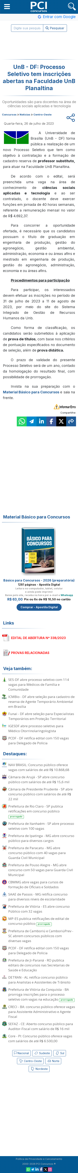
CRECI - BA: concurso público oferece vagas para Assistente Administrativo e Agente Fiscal (41, 1012)
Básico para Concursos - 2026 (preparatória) (39, 580)
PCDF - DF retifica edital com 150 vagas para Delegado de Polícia (38, 740)
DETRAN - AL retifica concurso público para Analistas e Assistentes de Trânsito (39, 979)
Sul (59, 1053)
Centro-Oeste (30, 1061)
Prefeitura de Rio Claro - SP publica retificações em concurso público (35, 811)
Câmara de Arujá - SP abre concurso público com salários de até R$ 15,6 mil (39, 779)
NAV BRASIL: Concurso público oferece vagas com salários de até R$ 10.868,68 (38, 767)
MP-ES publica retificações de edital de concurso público (38, 921)
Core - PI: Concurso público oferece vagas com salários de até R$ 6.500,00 (40, 1038)
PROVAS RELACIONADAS (30, 653)
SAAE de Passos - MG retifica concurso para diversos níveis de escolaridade (38, 896)
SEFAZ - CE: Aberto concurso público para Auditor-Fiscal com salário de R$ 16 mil (40, 1026)
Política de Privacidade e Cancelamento (39, 1158)
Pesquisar (55, 28)
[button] (7, 6)
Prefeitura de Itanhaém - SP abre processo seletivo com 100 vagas (41, 826)
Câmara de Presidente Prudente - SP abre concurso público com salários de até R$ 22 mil (40, 794)
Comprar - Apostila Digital (39, 607)
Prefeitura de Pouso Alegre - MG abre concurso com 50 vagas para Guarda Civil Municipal (40, 870)
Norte (53, 1061)
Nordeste (39, 1069)
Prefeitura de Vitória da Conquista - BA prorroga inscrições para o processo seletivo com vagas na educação (41, 994)
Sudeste (42, 1053)
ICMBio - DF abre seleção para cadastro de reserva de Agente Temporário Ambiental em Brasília (41, 701)
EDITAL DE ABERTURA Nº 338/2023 (38, 638)
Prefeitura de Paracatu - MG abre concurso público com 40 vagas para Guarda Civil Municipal (37, 853)
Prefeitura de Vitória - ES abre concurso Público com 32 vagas (39, 909)
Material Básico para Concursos (31, 392)
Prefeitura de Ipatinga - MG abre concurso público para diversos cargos (41, 838)
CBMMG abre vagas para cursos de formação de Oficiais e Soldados (35, 884)
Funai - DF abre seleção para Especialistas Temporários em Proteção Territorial (41, 716)
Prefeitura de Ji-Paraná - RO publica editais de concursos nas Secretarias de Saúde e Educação (39, 965)
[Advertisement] (39, 45)
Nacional (21, 1053)
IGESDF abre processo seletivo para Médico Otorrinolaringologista (35, 728)
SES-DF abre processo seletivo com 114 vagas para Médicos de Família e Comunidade (38, 684)
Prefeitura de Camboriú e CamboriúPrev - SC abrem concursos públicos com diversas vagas (40, 936)
